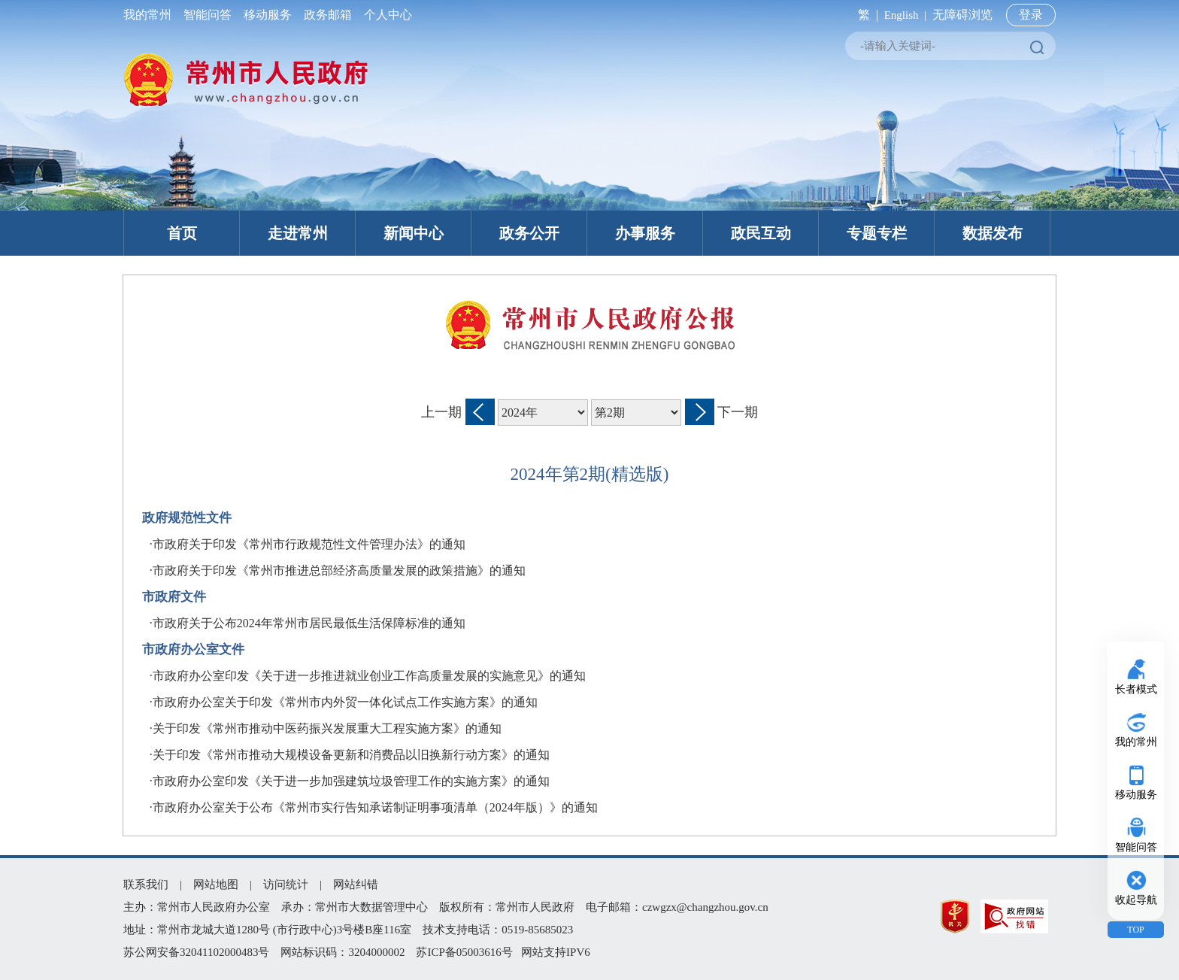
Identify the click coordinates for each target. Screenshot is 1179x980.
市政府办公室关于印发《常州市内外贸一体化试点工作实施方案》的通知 (345, 702)
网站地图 (215, 884)
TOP (1135, 929)
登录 (1031, 14)
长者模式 (1136, 689)
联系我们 (145, 884)
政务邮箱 (328, 14)
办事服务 (645, 233)
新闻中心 (413, 233)
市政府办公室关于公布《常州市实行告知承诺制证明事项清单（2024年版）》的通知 (375, 807)
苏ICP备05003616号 (464, 952)
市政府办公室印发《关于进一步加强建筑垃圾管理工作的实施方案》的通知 (351, 781)
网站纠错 (355, 884)
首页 (182, 233)
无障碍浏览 (962, 14)
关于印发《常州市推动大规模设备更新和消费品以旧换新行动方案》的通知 (351, 754)
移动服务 (268, 14)
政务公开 (529, 233)
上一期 (441, 412)
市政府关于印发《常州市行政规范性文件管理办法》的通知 (309, 544)
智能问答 (207, 14)
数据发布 (992, 233)
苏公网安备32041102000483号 (196, 952)
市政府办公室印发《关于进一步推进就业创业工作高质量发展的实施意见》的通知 (369, 675)
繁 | (865, 14)
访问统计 (285, 884)
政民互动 (761, 233)
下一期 (737, 412)
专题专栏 (877, 233)
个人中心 (385, 14)
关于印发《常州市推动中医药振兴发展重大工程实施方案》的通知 (327, 728)
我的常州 (150, 14)
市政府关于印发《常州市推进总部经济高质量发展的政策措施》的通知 (339, 570)
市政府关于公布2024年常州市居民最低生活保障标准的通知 (309, 623)
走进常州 (298, 233)
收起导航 (1136, 900)
